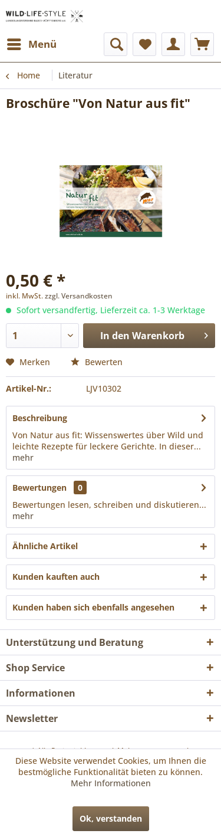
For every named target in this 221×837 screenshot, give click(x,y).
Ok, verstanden (111, 818)
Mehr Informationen (111, 783)
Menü (32, 43)
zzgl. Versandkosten (79, 296)
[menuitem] (31, 44)
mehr (23, 457)
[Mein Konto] (173, 44)
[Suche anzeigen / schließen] (115, 44)
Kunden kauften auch (56, 576)
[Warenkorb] (202, 44)
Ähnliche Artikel (45, 546)
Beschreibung (39, 418)
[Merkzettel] (144, 44)
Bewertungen (39, 487)
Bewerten (97, 361)
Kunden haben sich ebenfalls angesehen (93, 607)
